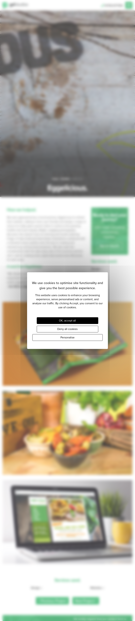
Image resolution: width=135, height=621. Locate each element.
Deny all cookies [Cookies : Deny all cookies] (67, 329)
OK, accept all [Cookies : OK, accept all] (67, 321)
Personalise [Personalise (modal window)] (67, 337)
